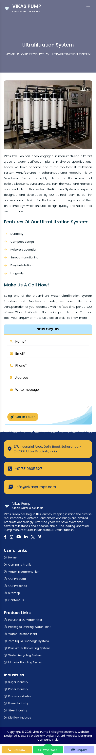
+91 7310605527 (28, 468)
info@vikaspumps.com (36, 486)
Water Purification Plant (31, 312)
